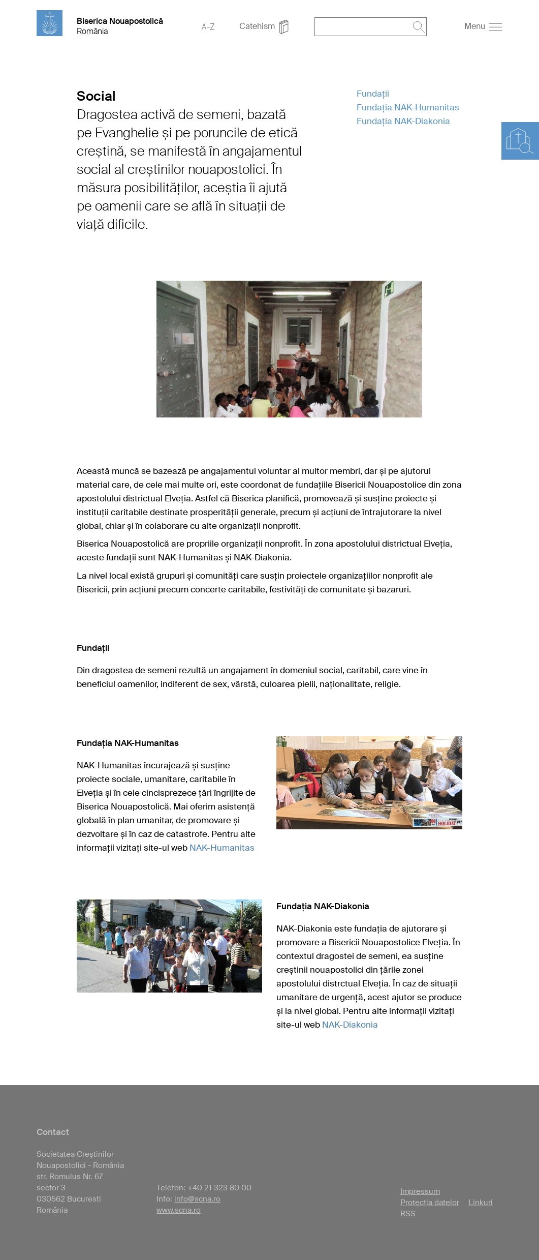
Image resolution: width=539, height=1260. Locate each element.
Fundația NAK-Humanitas (408, 107)
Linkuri (480, 1202)
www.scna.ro (178, 1210)
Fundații (373, 93)
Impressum (420, 1191)
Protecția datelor (429, 1202)
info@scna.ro (197, 1199)
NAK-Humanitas (222, 847)
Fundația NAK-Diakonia (403, 121)
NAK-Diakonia (350, 1024)
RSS (408, 1214)
